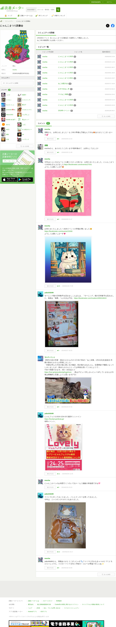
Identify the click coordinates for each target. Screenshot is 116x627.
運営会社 (31, 594)
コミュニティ (9, 21)
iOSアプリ (44, 601)
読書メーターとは (33, 590)
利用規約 (59, 590)
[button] (58, 9)
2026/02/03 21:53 (66, 139)
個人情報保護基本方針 (44, 594)
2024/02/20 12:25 (67, 473)
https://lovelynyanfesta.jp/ (54, 419)
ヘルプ (30, 597)
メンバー (6, 90)
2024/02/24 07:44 (66, 407)
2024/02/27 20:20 (66, 350)
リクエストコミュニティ (71, 597)
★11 (58, 474)
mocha (44, 56)
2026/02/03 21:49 (66, 152)
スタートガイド (47, 590)
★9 (58, 350)
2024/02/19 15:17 (67, 552)
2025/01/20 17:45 (67, 286)
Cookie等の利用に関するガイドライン (66, 594)
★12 (58, 552)
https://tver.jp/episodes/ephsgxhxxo (57, 372)
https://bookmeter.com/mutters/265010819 (90, 298)
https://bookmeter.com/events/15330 (58, 231)
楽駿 (46, 145)
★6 (58, 139)
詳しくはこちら (9, 161)
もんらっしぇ (49, 357)
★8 (58, 219)
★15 (58, 286)
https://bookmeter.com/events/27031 (78, 164)
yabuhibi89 (48, 293)
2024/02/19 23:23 (66, 487)
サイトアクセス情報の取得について (93, 594)
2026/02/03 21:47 (66, 219)
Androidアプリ (32, 601)
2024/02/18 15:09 (66, 568)
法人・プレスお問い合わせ (52, 597)
